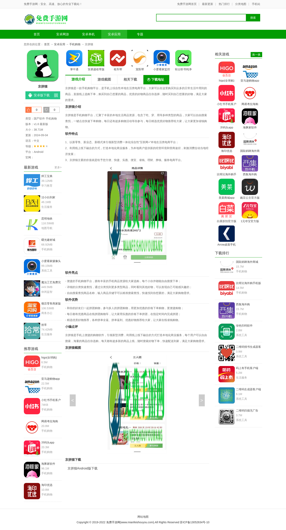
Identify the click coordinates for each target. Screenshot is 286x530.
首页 (37, 34)
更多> (58, 167)
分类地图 (240, 4)
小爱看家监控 (161, 60)
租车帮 (118, 60)
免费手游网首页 (187, 4)
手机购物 (74, 44)
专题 (140, 34)
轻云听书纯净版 (183, 61)
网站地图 (143, 516)
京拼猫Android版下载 (83, 468)
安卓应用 (114, 34)
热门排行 (224, 4)
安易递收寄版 (96, 60)
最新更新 (207, 4)
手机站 (256, 4)
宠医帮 (140, 60)
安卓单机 (88, 34)
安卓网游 (62, 34)
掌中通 (74, 60)
